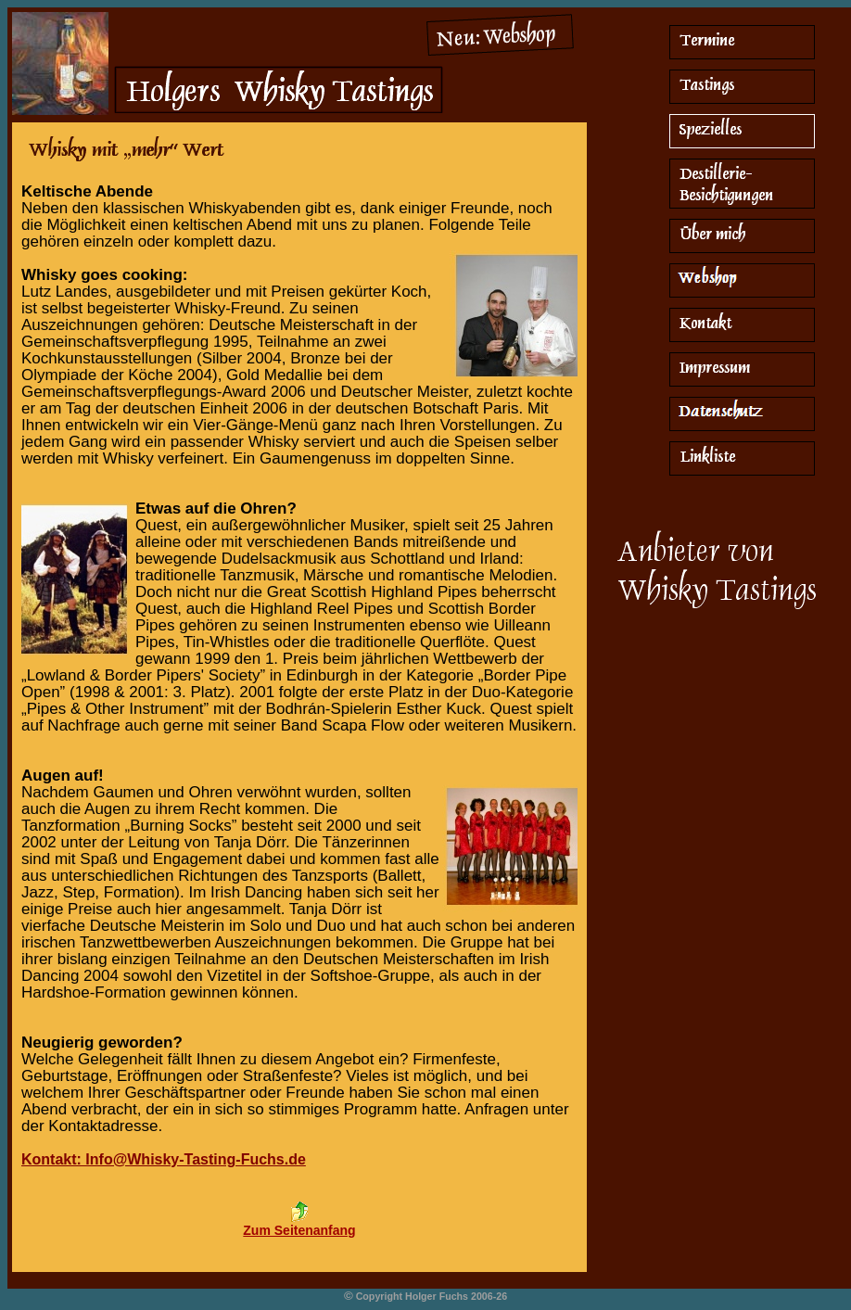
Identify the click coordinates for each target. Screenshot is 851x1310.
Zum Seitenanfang (299, 1230)
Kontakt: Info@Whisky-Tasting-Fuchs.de (163, 1159)
